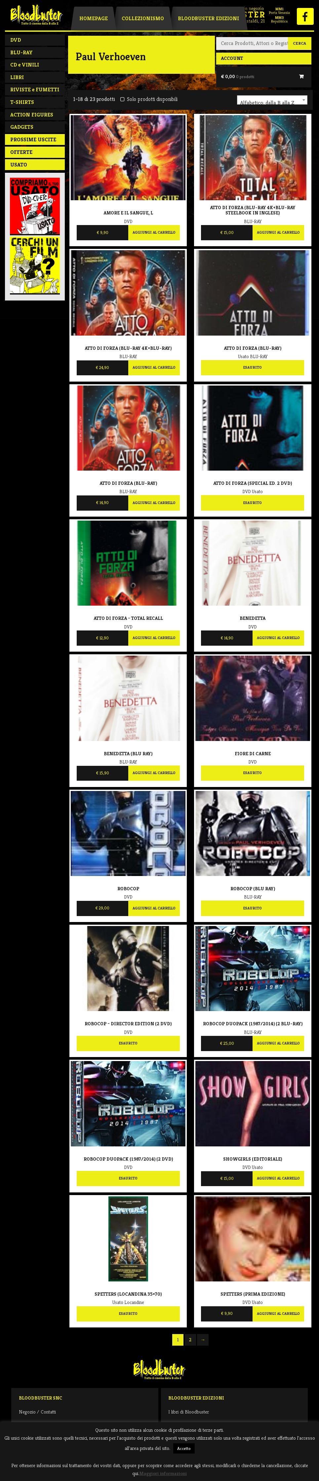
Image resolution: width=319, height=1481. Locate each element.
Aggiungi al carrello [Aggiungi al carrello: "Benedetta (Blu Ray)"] (154, 772)
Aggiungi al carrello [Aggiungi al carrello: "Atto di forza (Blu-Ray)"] (154, 502)
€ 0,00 (237, 76)
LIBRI (17, 77)
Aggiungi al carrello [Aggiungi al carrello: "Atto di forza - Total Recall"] (154, 637)
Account (232, 58)
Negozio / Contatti (37, 1412)
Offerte (21, 152)
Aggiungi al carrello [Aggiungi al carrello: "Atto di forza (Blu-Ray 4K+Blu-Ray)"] (154, 367)
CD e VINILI (24, 64)
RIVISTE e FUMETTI (34, 89)
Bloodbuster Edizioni (208, 18)
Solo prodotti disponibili (149, 99)
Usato (18, 164)
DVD (15, 39)
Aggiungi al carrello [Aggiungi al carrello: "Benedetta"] (278, 637)
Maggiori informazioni (163, 1473)
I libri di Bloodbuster (188, 1412)
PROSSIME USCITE (33, 139)
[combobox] (272, 100)
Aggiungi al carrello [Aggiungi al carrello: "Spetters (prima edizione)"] (278, 1313)
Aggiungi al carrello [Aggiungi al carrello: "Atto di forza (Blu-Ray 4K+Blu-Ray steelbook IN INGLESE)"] (278, 232)
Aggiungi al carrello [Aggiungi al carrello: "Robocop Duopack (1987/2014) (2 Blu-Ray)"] (278, 1043)
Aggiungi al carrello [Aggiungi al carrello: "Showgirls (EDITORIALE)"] (278, 1178)
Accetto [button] (184, 1448)
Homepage (93, 18)
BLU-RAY (21, 52)
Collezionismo (143, 18)
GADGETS (21, 126)
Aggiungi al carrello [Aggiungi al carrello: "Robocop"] (154, 908)
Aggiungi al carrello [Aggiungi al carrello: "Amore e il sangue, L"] (154, 232)
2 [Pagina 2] (190, 1340)
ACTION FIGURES (31, 114)
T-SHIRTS (22, 102)
